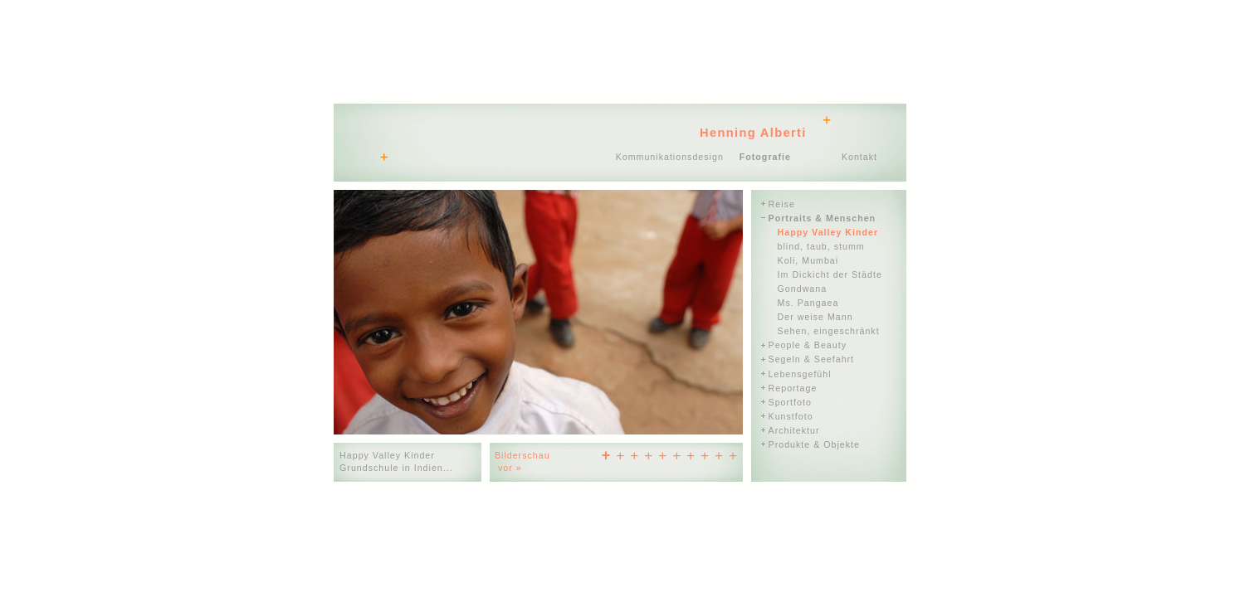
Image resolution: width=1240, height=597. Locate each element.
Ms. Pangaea (808, 303)
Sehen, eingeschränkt (829, 331)
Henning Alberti (753, 132)
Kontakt (859, 157)
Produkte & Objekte (814, 444)
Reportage (793, 388)
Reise (782, 204)
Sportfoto (790, 402)
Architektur (794, 430)
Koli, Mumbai (808, 260)
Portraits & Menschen (822, 218)
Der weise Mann (815, 317)
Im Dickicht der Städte (830, 274)
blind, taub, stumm (821, 246)
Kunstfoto (791, 416)
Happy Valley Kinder (828, 232)
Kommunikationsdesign (670, 157)
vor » (510, 468)
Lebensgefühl (800, 374)
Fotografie (765, 157)
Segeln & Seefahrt (812, 359)
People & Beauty (808, 345)
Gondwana (802, 289)
